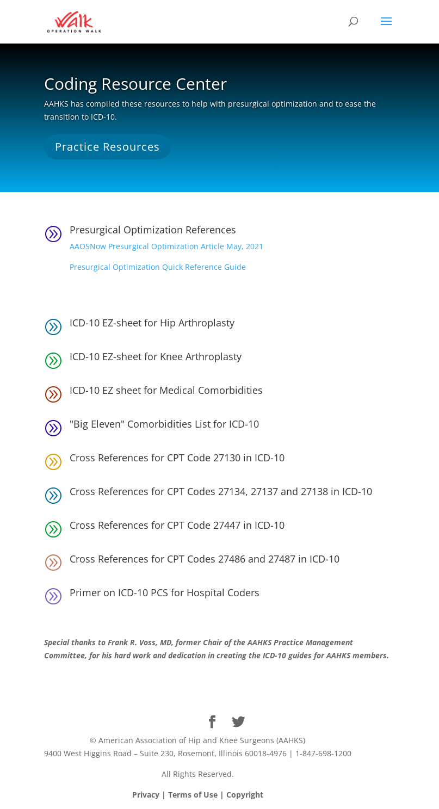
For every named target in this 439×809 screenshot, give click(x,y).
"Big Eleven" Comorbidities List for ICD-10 (164, 423)
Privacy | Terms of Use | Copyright (197, 794)
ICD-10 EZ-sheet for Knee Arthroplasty (156, 356)
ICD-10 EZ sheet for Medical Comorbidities (166, 390)
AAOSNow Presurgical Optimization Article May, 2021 (166, 246)
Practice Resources (107, 146)
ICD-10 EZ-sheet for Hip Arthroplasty (152, 322)
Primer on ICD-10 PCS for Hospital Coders (164, 592)
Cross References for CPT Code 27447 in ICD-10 (177, 525)
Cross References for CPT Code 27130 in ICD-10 (177, 457)
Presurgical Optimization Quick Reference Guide (158, 267)
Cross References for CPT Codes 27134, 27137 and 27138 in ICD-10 (221, 491)
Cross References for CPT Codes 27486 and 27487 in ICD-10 (204, 558)
